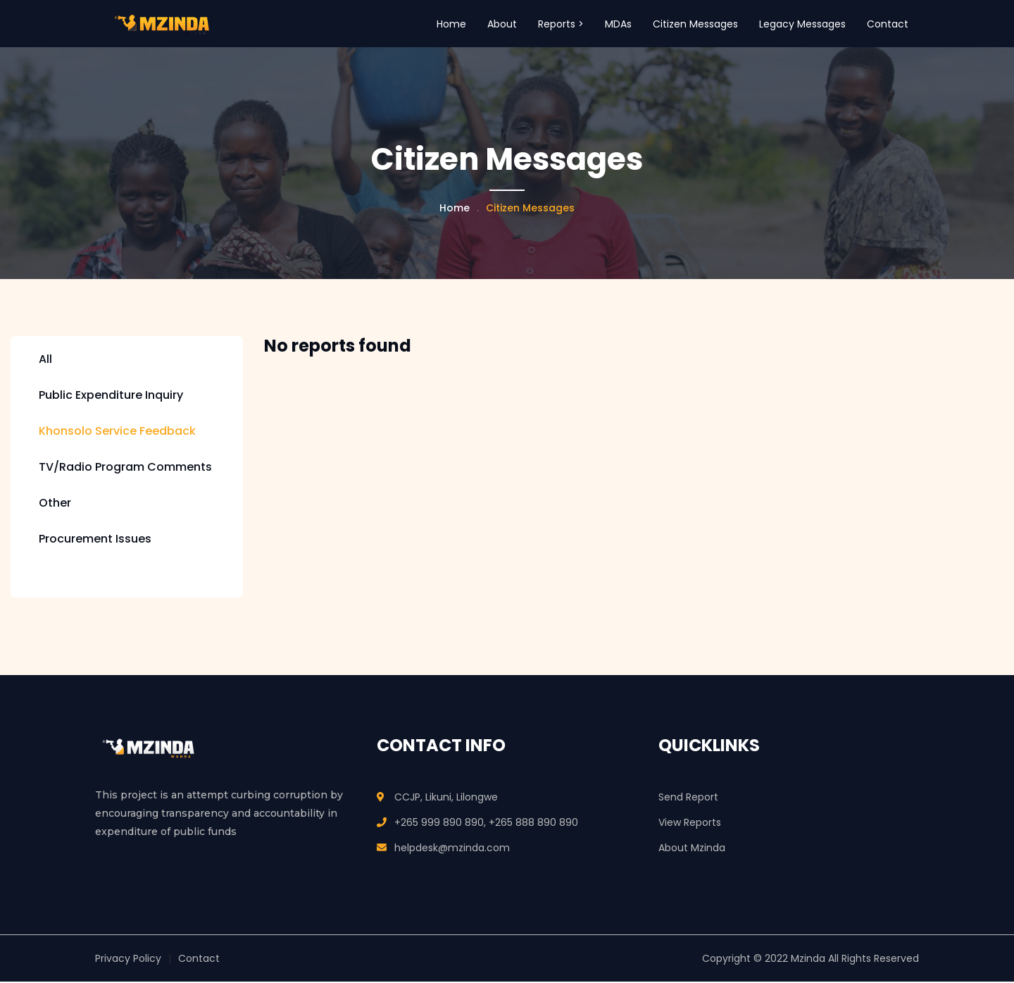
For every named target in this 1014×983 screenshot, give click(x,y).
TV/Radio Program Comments (125, 468)
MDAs (618, 24)
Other (55, 504)
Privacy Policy (128, 960)
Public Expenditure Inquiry (111, 396)
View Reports (689, 824)
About (502, 24)
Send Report (688, 798)
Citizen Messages (695, 24)
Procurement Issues (95, 540)
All (45, 360)
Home (451, 24)
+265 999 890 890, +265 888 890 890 (486, 824)
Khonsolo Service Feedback (117, 432)
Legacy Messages (802, 24)
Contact (887, 24)
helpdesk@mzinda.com (452, 849)
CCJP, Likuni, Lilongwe (446, 798)
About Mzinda (691, 849)
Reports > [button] (561, 24)
